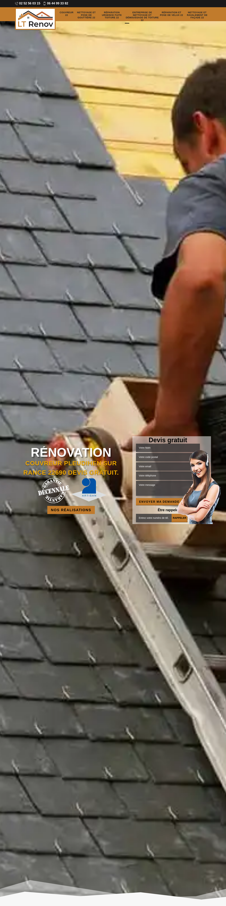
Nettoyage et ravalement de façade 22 (197, 15)
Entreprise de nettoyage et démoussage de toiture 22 (142, 16)
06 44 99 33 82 (55, 3)
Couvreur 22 (66, 13)
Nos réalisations (71, 510)
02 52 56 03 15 (27, 3)
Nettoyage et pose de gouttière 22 (86, 15)
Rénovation (71, 452)
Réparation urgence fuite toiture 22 (112, 15)
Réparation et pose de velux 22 (171, 13)
